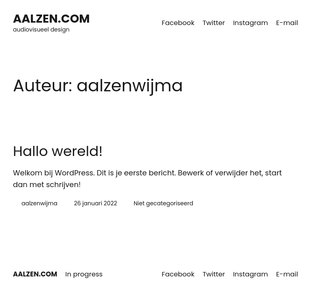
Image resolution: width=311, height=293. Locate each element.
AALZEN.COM (51, 19)
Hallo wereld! (58, 151)
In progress (83, 274)
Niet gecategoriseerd (163, 203)
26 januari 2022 (95, 203)
